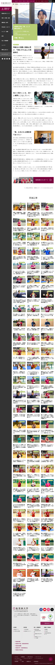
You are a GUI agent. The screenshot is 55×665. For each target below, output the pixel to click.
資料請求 (23, 656)
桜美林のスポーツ (27, 631)
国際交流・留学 (5, 22)
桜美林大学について (6, 13)
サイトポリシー (18, 658)
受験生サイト (16, 629)
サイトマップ (38, 656)
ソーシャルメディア (39, 658)
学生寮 (46, 631)
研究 (2, 36)
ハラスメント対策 (18, 659)
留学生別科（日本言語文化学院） (37, 630)
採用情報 (16, 661)
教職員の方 (29, 661)
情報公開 (47, 623)
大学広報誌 (26, 629)
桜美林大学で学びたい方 (7, 9)
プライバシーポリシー (28, 658)
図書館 (46, 629)
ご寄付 (22, 661)
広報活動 (25, 627)
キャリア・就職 (5, 31)
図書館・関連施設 (47, 627)
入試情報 (14, 627)
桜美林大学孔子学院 (38, 634)
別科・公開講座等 (37, 627)
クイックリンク (5, 54)
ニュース (3, 45)
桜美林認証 (36, 661)
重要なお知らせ (5, 49)
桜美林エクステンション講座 (38, 637)
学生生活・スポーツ (6, 27)
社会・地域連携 (5, 40)
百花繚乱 (16, 4)
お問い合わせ (30, 656)
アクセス (16, 656)
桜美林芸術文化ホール (47, 634)
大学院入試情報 (17, 631)
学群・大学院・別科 (6, 18)
